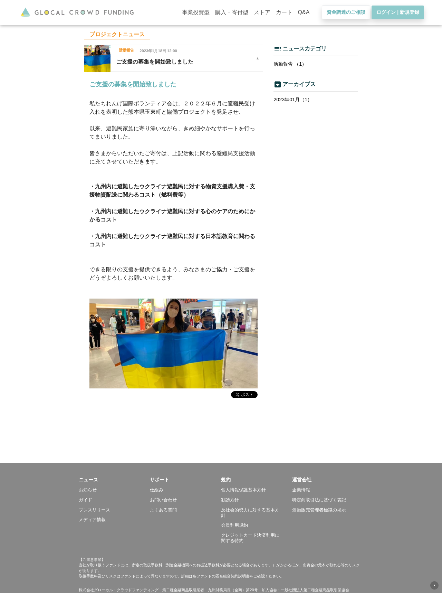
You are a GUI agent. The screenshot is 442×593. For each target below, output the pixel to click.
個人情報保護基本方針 (243, 489)
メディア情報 (92, 519)
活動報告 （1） (290, 64)
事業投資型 (196, 12)
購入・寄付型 (231, 12)
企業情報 (301, 489)
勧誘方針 (230, 499)
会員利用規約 (234, 525)
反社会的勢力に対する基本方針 (250, 512)
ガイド (85, 499)
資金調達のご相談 (346, 12)
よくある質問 (163, 509)
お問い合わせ (163, 499)
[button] (114, 479)
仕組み (156, 489)
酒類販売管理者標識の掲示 (319, 509)
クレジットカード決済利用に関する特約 (250, 538)
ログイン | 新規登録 (397, 12)
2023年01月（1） (292, 99)
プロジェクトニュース (117, 34)
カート (284, 12)
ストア (262, 12)
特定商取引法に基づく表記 (319, 499)
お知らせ (88, 489)
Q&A (304, 12)
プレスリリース (94, 509)
